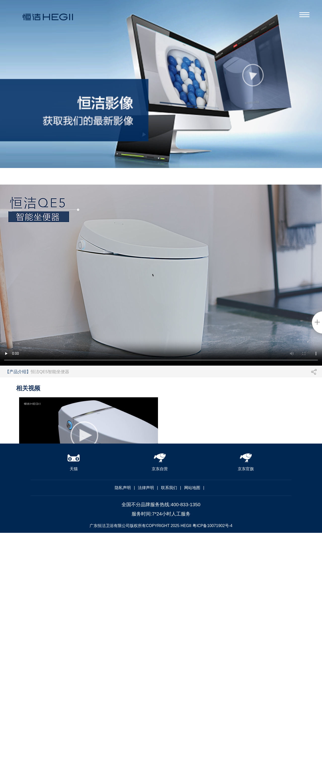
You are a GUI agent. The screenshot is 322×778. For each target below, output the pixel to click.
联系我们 (169, 488)
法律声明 (146, 488)
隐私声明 (123, 488)
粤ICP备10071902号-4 (212, 526)
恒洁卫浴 (48, 21)
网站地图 (192, 488)
